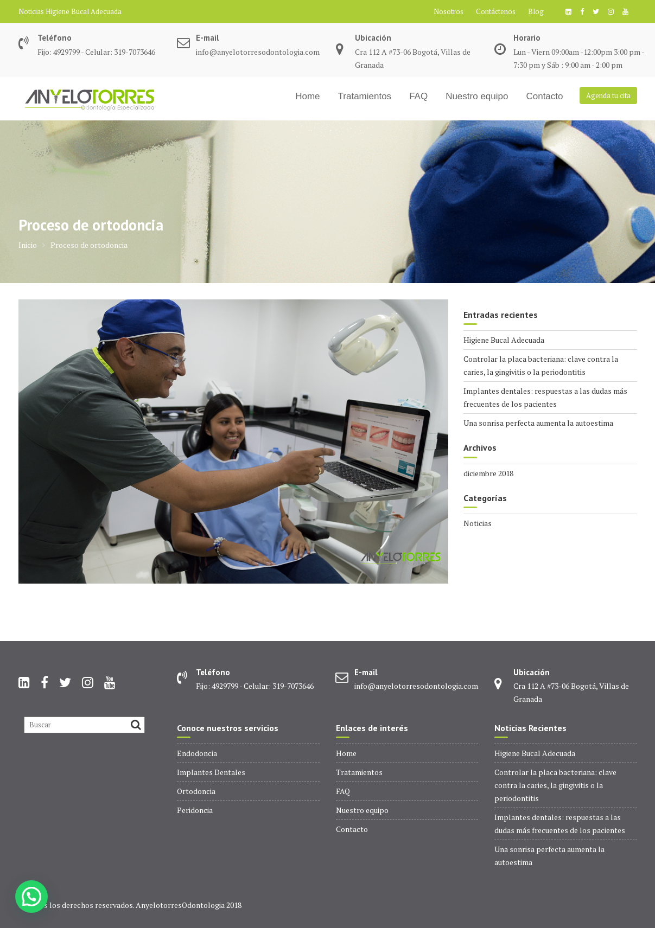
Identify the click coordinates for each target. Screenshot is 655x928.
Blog (536, 11)
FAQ (418, 96)
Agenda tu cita (608, 95)
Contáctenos (496, 11)
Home (307, 96)
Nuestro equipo (477, 96)
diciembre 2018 (488, 473)
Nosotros (448, 11)
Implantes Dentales (211, 772)
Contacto (544, 96)
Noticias (477, 523)
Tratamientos (365, 96)
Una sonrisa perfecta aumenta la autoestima (538, 423)
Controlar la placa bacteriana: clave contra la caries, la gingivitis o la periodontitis (555, 785)
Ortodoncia (196, 791)
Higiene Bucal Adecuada (84, 11)
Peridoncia (195, 810)
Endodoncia (197, 753)
